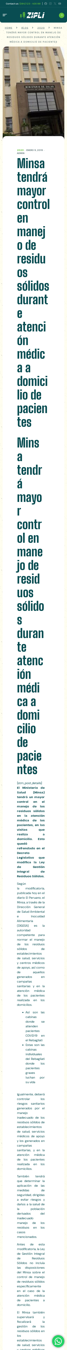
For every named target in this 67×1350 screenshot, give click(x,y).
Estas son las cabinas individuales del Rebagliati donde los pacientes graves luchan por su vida (35, 1063)
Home (9, 27)
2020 (20, 150)
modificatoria (34, 888)
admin (20, 153)
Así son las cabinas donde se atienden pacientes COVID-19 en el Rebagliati (35, 1026)
